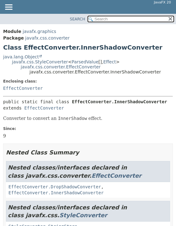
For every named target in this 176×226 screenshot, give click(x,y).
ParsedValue (85, 61)
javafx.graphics (39, 31)
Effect (109, 61)
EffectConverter (23, 88)
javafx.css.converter (47, 37)
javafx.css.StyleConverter (40, 61)
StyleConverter (83, 215)
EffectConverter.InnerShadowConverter (56, 192)
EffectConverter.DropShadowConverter (54, 186)
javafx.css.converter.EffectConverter (61, 66)
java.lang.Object (21, 56)
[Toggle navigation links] (8, 7)
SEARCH (77, 19)
